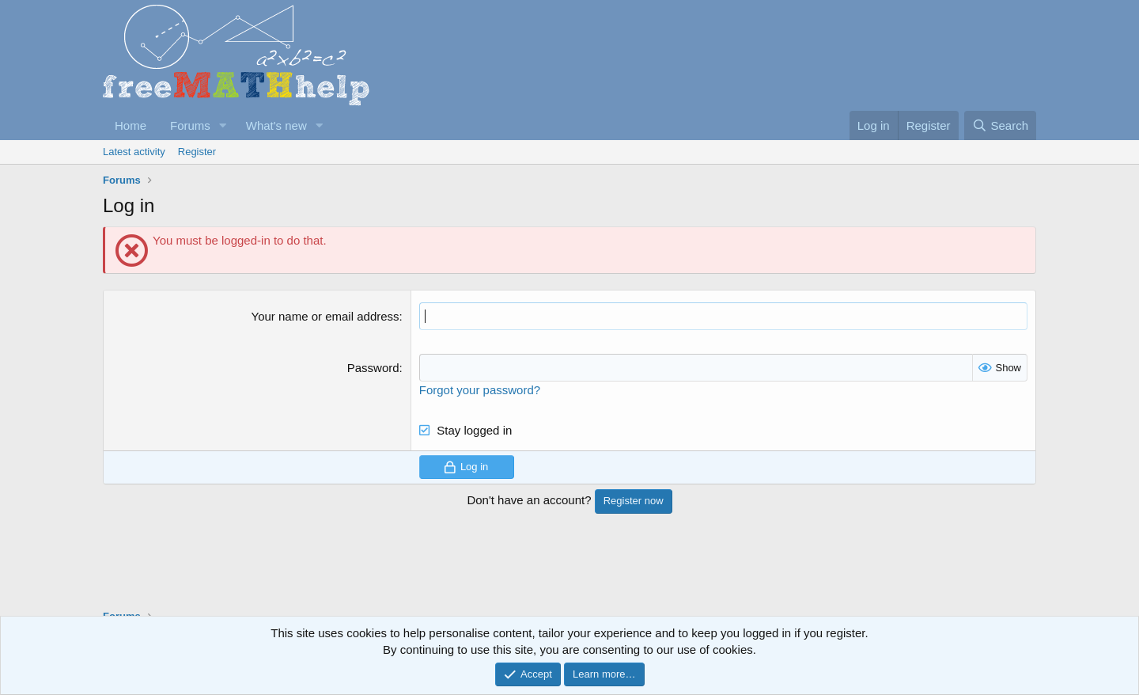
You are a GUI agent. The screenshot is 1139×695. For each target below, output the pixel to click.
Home (130, 125)
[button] (223, 125)
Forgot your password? (479, 390)
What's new (276, 125)
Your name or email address (325, 316)
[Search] (1000, 125)
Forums (190, 125)
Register (197, 152)
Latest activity (134, 152)
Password (373, 367)
